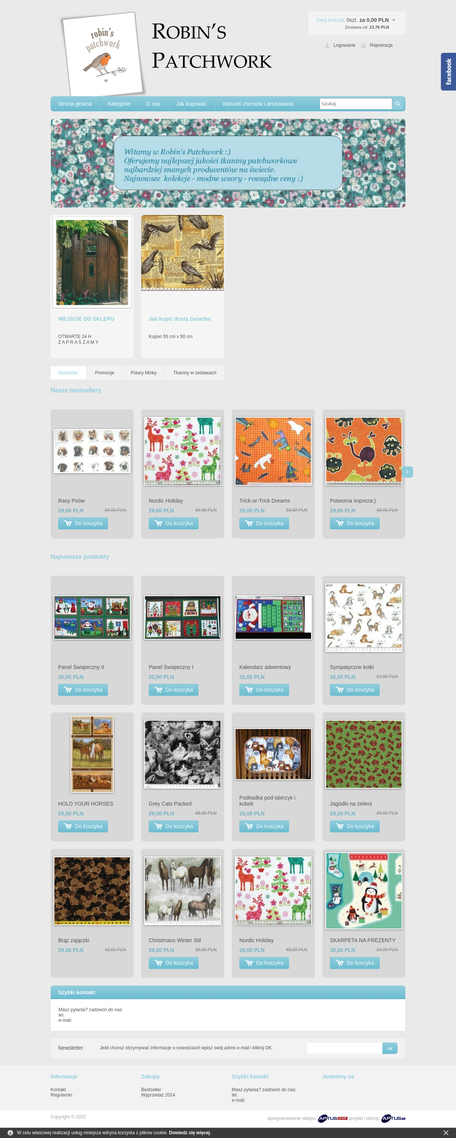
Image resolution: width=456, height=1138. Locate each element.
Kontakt (58, 1089)
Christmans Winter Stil (175, 940)
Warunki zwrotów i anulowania (258, 104)
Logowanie (345, 45)
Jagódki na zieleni (351, 804)
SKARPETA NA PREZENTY (363, 940)
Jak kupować (191, 104)
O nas (153, 104)
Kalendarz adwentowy (265, 667)
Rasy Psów (71, 501)
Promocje (104, 372)
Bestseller (69, 372)
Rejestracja (381, 45)
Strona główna (75, 104)
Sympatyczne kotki (352, 667)
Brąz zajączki (73, 940)
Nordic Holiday (166, 501)
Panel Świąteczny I (171, 667)
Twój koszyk (330, 20)
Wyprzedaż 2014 (158, 1095)
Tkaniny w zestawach (194, 372)
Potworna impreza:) (353, 501)
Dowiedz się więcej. (190, 1132)
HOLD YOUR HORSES (85, 804)
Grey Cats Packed (170, 804)
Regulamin (61, 1095)
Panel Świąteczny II (81, 667)
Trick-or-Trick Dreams (264, 501)
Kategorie (119, 104)
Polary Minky (144, 372)
